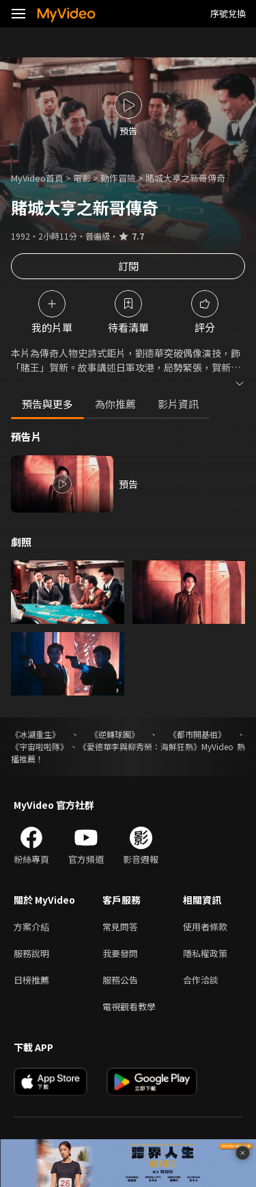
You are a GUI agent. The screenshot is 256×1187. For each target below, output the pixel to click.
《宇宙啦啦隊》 (39, 746)
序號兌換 (228, 13)
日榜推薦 (31, 979)
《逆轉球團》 (114, 734)
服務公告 (120, 979)
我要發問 (120, 953)
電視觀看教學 (129, 1006)
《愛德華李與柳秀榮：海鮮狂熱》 (140, 746)
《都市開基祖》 (197, 734)
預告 (128, 484)
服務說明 (31, 953)
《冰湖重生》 (35, 734)
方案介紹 (31, 926)
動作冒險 (118, 177)
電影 (82, 177)
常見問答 (120, 926)
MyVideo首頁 (37, 177)
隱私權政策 (205, 953)
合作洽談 (200, 979)
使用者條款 (205, 926)
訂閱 (128, 266)
